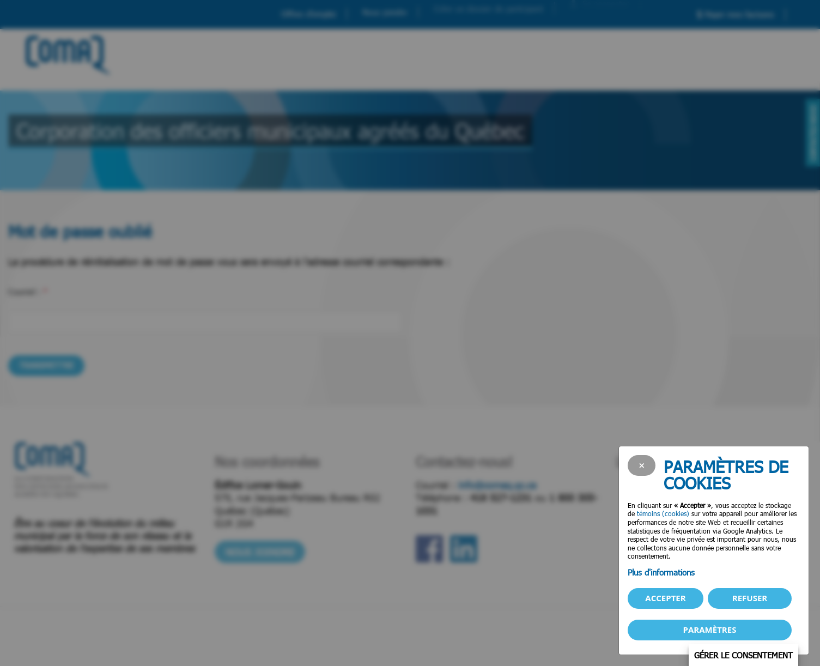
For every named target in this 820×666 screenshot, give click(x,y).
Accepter (665, 597)
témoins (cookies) (663, 513)
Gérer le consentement (743, 655)
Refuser (749, 597)
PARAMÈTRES (710, 629)
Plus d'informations (661, 572)
